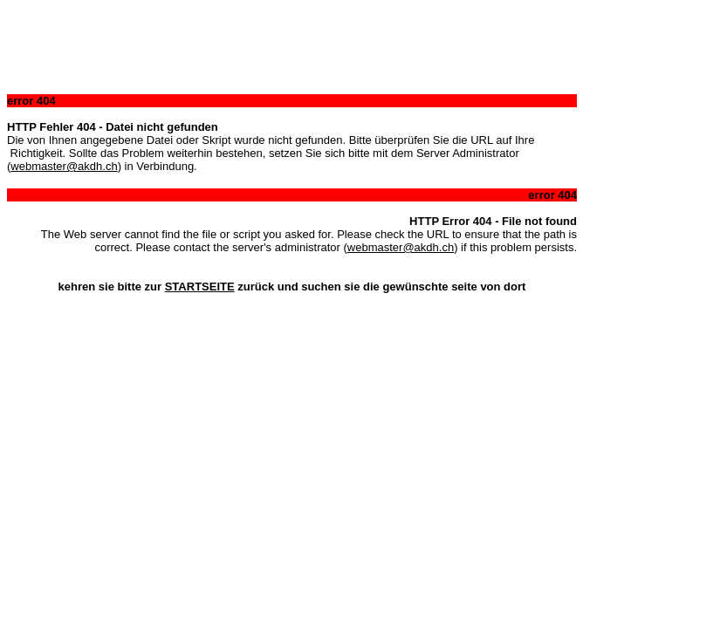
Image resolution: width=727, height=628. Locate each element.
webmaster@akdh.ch (63, 166)
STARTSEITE (200, 286)
